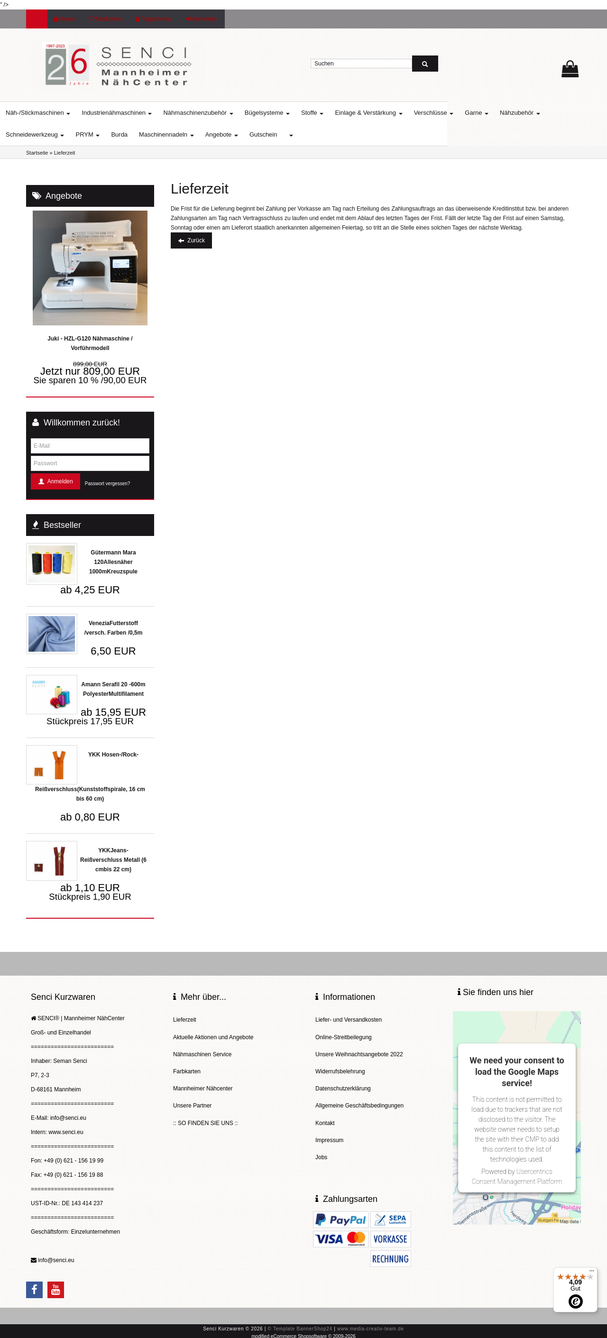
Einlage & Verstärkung (394, 112)
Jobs (321, 1140)
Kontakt (325, 1110)
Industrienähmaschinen (143, 112)
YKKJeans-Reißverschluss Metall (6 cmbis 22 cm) (113, 860)
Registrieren (153, 19)
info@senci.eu (56, 1260)
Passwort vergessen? (107, 483)
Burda (145, 134)
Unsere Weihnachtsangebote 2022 (359, 1049)
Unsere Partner (192, 1094)
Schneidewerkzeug (61, 134)
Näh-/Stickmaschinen (64, 112)
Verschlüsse (460, 112)
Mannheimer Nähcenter (202, 1079)
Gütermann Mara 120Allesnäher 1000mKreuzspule (113, 562)
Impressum (329, 1125)
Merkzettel (105, 19)
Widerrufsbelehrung (340, 1064)
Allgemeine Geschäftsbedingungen (359, 1094)
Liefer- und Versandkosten (348, 1018)
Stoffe (338, 112)
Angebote (247, 134)
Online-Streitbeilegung (343, 1034)
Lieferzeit (184, 1018)
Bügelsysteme (293, 112)
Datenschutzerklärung (343, 1079)
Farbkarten (187, 1064)
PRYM (113, 134)
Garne (503, 112)
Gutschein (290, 134)
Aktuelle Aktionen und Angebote (213, 1034)
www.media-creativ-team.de (370, 1327)
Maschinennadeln (192, 134)
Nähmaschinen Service (202, 1049)
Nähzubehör (546, 112)
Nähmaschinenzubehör (224, 112)
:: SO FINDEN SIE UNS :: (205, 1110)
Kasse (64, 19)
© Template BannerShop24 (300, 1327)
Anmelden (202, 19)
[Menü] (592, 1273)
